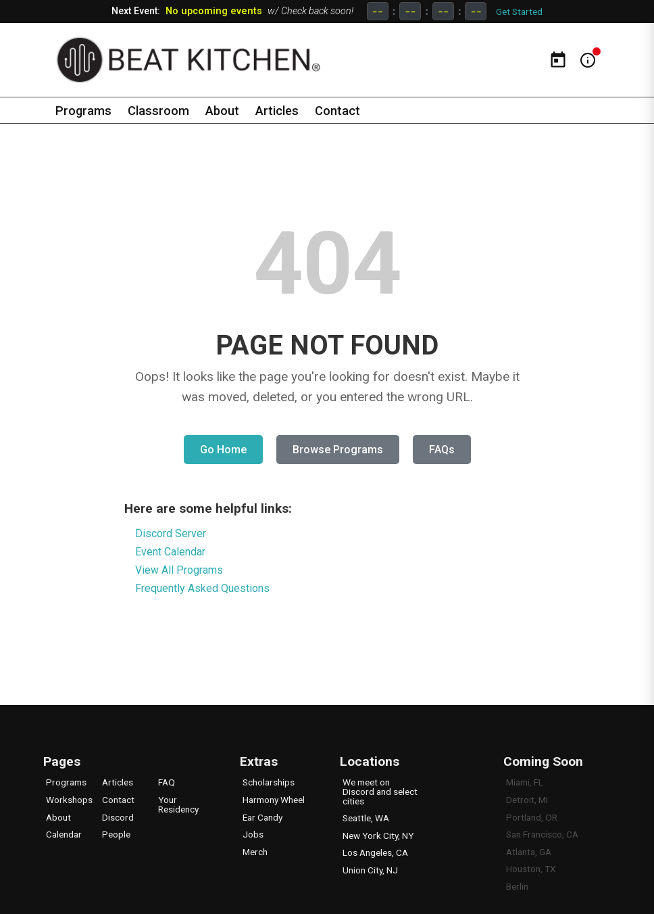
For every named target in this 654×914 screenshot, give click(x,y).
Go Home (223, 449)
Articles (280, 110)
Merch (255, 851)
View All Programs (179, 570)
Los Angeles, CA (375, 852)
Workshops (69, 799)
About (224, 110)
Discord (118, 817)
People (116, 834)
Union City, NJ (370, 870)
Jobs (253, 834)
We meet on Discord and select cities (380, 791)
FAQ (166, 782)
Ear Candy (262, 817)
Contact (341, 110)
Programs (83, 110)
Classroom (159, 110)
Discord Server (170, 533)
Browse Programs (338, 449)
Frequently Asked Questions (202, 588)
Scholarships (269, 782)
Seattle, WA (366, 818)
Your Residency (178, 804)
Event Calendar (170, 551)
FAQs (442, 449)
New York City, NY (378, 835)
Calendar (64, 834)
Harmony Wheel (274, 799)
